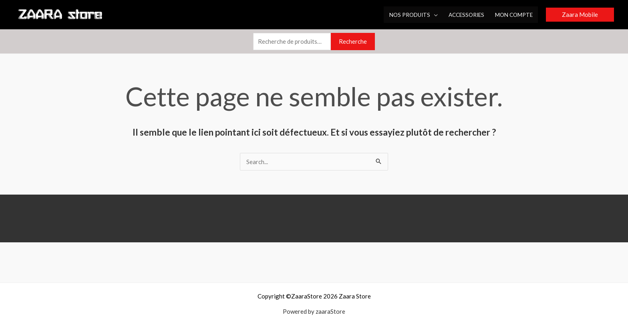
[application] (434, 15)
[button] (580, 15)
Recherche (353, 41)
